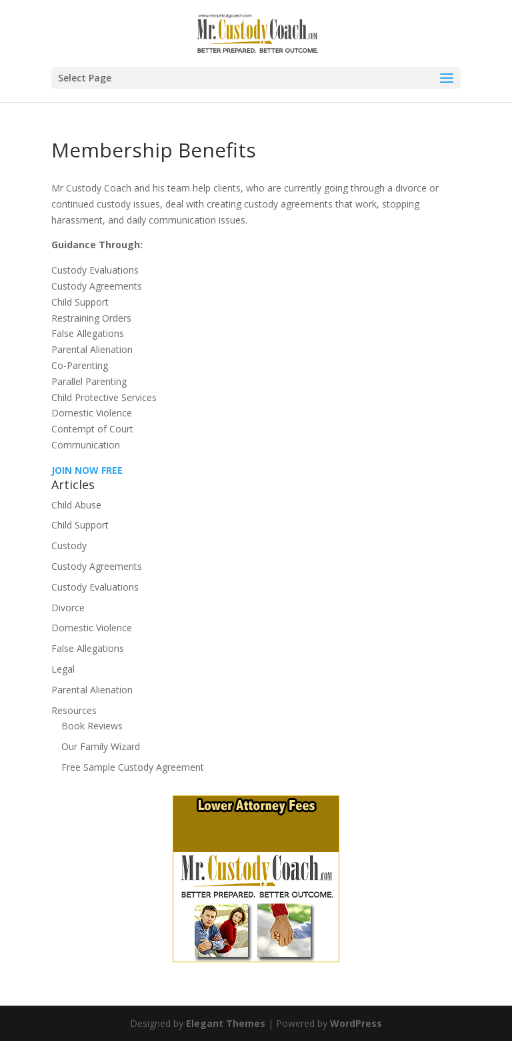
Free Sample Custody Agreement (132, 767)
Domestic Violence (91, 627)
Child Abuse (76, 504)
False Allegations (87, 648)
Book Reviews (92, 725)
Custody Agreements (96, 566)
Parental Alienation (92, 689)
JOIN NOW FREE (87, 470)
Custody (69, 545)
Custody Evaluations (95, 587)
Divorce (68, 607)
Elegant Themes (225, 1023)
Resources (74, 710)
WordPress (356, 1023)
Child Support (80, 524)
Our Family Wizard (100, 746)
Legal (63, 669)
